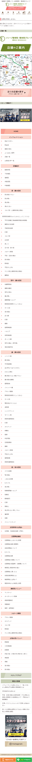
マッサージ (8, 592)
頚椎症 (7, 494)
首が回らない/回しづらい (12, 510)
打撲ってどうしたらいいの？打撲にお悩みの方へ (16, 704)
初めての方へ (9, 141)
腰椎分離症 (8, 288)
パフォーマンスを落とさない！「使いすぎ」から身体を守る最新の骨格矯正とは (16, 686)
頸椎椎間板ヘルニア (11, 490)
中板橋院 (7, 185)
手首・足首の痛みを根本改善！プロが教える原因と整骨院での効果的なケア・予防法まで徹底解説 (16, 697)
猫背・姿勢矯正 (9, 608)
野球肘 (7, 263)
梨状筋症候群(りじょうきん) (13, 304)
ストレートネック (10, 522)
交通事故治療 (9, 556)
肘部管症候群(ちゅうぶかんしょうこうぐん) (15, 216)
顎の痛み (7, 475)
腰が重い (7, 296)
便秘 (6, 661)
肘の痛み (7, 259)
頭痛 (6, 518)
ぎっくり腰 (8, 339)
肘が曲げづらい (9, 194)
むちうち (7, 483)
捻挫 (6, 434)
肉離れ (7, 430)
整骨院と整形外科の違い (12, 567)
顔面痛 (7, 650)
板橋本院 (7, 169)
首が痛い (7, 486)
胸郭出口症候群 (9, 224)
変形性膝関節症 (9, 462)
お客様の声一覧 (9, 160)
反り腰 (7, 315)
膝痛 (6, 446)
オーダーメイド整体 (11, 596)
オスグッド (8, 426)
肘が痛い (7, 198)
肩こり (7, 244)
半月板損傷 (8, 364)
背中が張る (8, 292)
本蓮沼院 (7, 181)
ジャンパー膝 (9, 387)
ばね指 (7, 240)
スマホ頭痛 (8, 471)
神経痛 (7, 657)
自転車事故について (11, 548)
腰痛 (6, 323)
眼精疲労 (7, 498)
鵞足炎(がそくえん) (11, 403)
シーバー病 (8, 356)
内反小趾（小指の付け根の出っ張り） (16, 654)
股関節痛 (7, 458)
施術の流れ (8, 149)
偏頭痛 (7, 514)
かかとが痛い (9, 372)
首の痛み (7, 311)
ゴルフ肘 (7, 236)
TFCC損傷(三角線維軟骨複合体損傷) (16, 220)
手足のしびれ (9, 267)
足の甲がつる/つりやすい (12, 368)
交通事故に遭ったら (11, 571)
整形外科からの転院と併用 (13, 583)
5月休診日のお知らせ (8, 691)
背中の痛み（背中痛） (11, 343)
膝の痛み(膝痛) (9, 379)
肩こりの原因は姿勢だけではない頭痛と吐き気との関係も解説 (16, 710)
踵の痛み (7, 360)
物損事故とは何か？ (11, 579)
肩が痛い (7, 202)
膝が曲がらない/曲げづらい (13, 375)
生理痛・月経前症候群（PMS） (14, 531)
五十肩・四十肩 (9, 247)
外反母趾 (7, 438)
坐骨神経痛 (8, 335)
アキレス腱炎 (9, 391)
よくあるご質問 (9, 153)
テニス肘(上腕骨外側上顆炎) (13, 271)
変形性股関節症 (9, 419)
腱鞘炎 (7, 275)
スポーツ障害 (9, 251)
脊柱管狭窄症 (9, 347)
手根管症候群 (9, 228)
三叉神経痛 (8, 646)
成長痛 (7, 407)
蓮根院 (7, 177)
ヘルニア (7, 331)
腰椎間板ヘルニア (10, 300)
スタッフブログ (16, 675)
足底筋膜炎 (8, 442)
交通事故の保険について (12, 560)
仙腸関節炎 (8, 284)
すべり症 (7, 308)
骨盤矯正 (7, 604)
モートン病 (8, 415)
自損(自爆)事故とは (11, 575)
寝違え (7, 506)
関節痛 (7, 642)
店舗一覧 (7, 156)
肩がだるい (8, 206)
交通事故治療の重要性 (11, 544)
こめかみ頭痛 (9, 479)
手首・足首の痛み (10, 255)
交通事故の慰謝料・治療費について (16, 563)
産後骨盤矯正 (9, 600)
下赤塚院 (7, 173)
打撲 (6, 232)
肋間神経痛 (8, 327)
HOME (16, 131)
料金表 (7, 145)
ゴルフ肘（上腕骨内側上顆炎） (14, 210)
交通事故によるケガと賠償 (13, 540)
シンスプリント (9, 411)
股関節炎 (7, 383)
